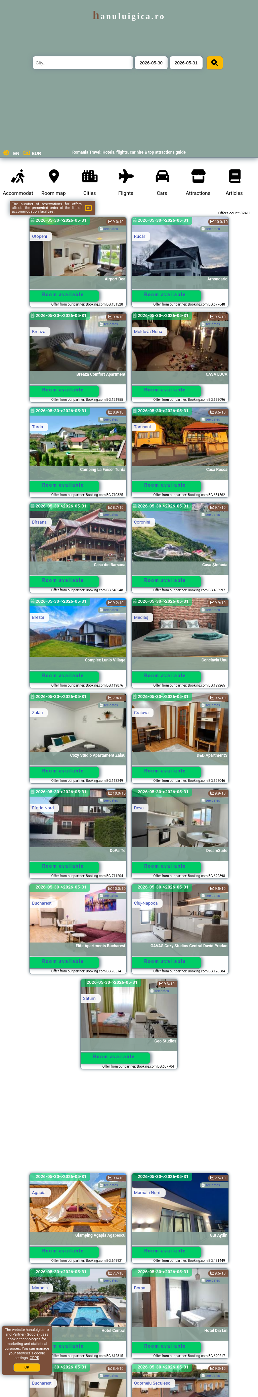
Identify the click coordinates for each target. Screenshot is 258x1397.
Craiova (141, 712)
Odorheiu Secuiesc (152, 1383)
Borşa (139, 1287)
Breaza (38, 331)
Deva (139, 807)
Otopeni (39, 236)
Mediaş (141, 617)
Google (33, 1334)
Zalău (37, 712)
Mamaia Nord (147, 1192)
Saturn (89, 998)
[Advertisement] (129, 1124)
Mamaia (40, 1287)
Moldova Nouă (148, 331)
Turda (37, 426)
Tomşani (142, 426)
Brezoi (38, 617)
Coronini (142, 522)
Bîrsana (39, 522)
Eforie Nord (43, 807)
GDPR (34, 1358)
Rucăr (139, 236)
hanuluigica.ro (129, 16)
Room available (63, 294)
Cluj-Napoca (146, 903)
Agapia (38, 1192)
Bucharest (41, 903)
